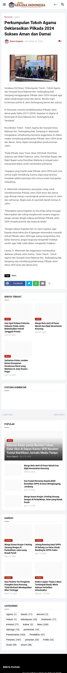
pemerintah (31, 629)
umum (26, 644)
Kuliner (28, 624)
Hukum (11, 619)
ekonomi (42, 614)
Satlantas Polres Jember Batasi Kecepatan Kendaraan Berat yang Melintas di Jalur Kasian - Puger (16, 366)
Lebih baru (8, 414)
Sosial (11, 644)
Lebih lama (59, 414)
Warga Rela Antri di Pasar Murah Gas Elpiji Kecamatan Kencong (48, 326)
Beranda (8, 17)
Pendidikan (37, 634)
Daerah (26, 614)
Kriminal (12, 624)
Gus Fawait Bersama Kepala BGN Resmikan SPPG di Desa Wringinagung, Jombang (42, 484)
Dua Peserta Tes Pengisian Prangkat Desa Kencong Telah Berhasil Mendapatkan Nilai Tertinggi (18, 586)
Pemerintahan (15, 634)
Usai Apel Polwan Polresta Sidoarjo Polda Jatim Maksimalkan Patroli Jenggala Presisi (16, 327)
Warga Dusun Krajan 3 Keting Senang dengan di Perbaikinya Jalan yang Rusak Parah (43, 499)
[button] (4, 4)
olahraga (12, 629)
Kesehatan (48, 619)
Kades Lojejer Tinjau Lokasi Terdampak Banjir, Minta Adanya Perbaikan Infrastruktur (48, 586)
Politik (48, 639)
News (17, 17)
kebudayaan (29, 619)
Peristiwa (13, 639)
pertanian (32, 639)
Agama (11, 614)
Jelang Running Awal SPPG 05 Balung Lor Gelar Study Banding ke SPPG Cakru (48, 547)
